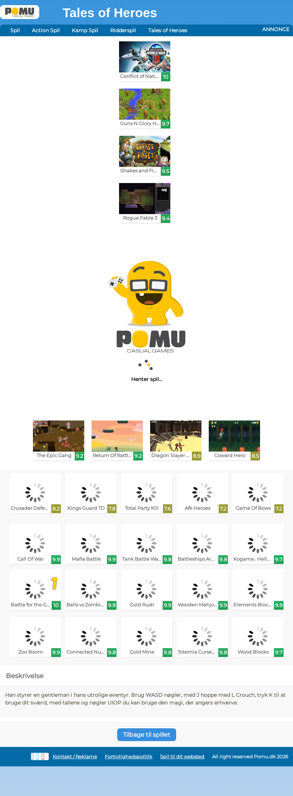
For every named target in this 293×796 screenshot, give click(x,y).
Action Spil (46, 30)
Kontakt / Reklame (75, 756)
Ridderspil (123, 30)
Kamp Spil (85, 30)
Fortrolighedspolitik (128, 756)
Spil (15, 30)
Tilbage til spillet (146, 734)
